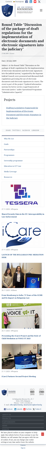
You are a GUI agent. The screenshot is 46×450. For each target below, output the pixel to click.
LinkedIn (19, 409)
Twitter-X (16, 130)
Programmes (9, 155)
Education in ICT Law (12, 166)
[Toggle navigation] (41, 10)
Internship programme (13, 160)
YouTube (29, 409)
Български (19, 1)
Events (5, 429)
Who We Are (9, 138)
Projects (6, 418)
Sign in (23, 448)
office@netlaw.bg (16, 405)
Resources (8, 177)
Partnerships (9, 149)
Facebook (26, 130)
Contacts (9, 1)
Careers (23, 445)
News (4, 425)
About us (6, 414)
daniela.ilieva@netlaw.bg (33, 405)
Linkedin (35, 130)
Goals (6, 144)
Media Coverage (10, 171)
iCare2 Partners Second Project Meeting (19, 376)
